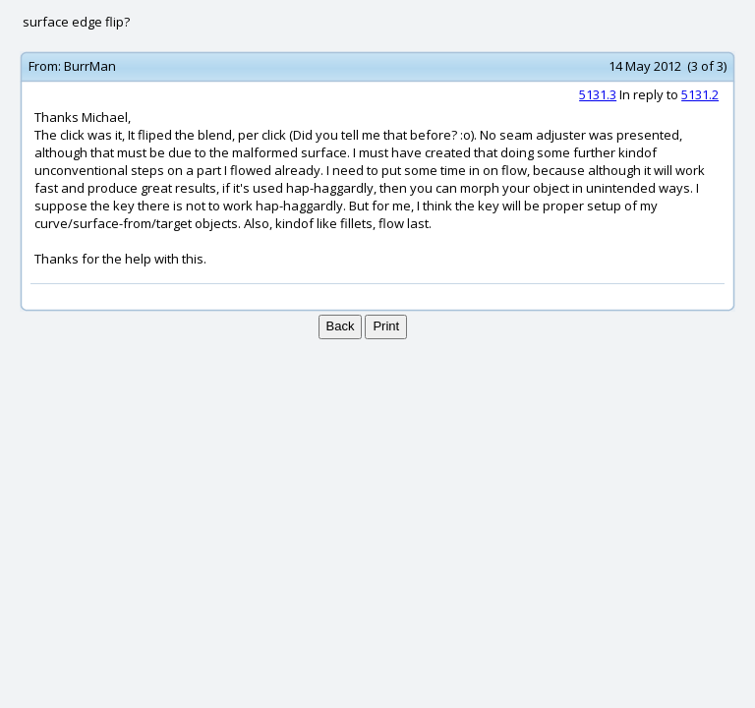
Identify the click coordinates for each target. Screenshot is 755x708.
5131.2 (700, 94)
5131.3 (597, 94)
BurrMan (90, 66)
